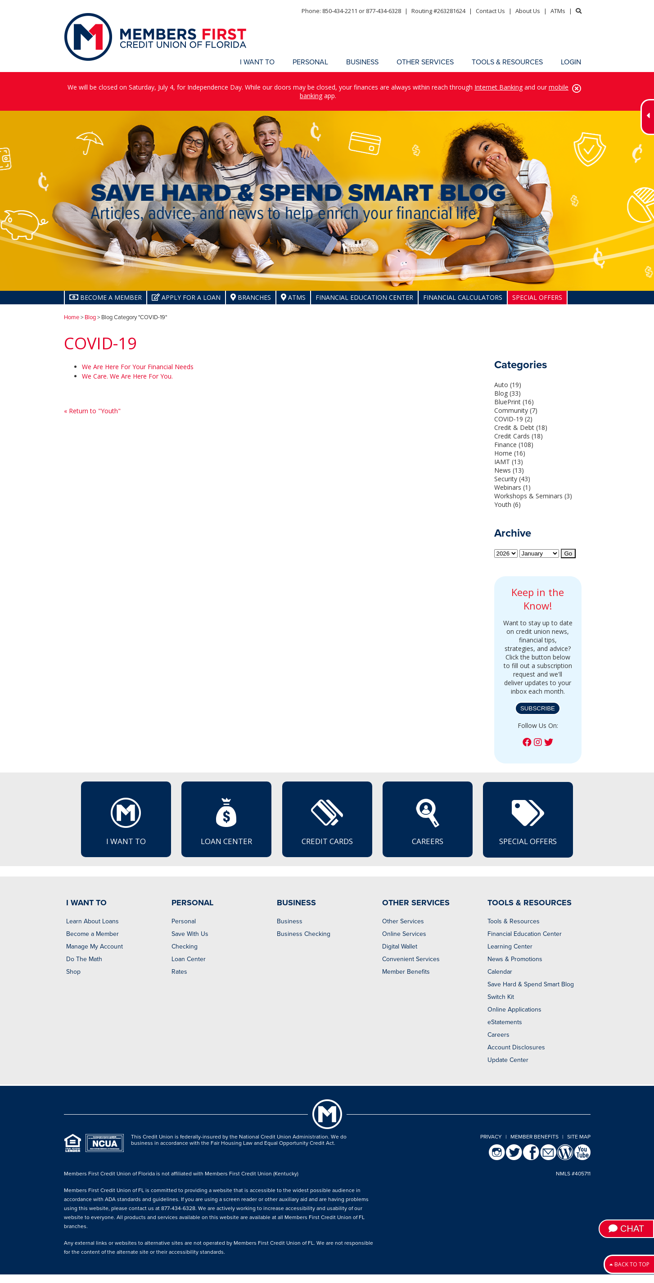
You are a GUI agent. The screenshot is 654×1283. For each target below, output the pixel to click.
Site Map (579, 1137)
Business (289, 921)
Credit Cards (327, 821)
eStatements (504, 1022)
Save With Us (189, 934)
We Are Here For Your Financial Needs (138, 366)
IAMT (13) (508, 461)
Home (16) (509, 453)
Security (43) (512, 478)
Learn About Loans (92, 921)
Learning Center (509, 946)
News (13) (509, 470)
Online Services (404, 934)
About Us (527, 11)
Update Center (507, 1060)
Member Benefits (406, 972)
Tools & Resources (513, 921)
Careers (427, 821)
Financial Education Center (364, 297)
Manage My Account (94, 946)
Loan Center (226, 821)
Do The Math (84, 959)
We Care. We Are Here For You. (127, 376)
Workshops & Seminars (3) (533, 496)
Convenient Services (411, 959)
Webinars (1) (512, 487)
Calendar (499, 972)
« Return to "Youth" (92, 411)
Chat (626, 1228)
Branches (250, 297)
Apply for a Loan (186, 297)
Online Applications (514, 1009)
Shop (73, 972)
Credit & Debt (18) (520, 427)
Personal (183, 921)
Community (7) (515, 410)
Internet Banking (498, 87)
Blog (90, 317)
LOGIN (571, 62)
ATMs (557, 11)
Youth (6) (507, 504)
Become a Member (92, 934)
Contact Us (490, 11)
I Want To (126, 821)
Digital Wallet (399, 946)
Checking (184, 946)
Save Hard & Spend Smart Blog (530, 984)
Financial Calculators (462, 297)
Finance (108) (513, 444)
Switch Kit (500, 997)
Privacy (491, 1137)
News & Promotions (514, 959)
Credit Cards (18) (518, 436)
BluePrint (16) (514, 402)
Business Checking (303, 934)
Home (71, 317)
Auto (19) (507, 384)
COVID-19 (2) (513, 419)
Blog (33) (507, 393)
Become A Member (105, 297)
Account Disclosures (516, 1047)
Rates (179, 972)
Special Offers (537, 297)
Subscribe (537, 708)
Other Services (403, 921)
